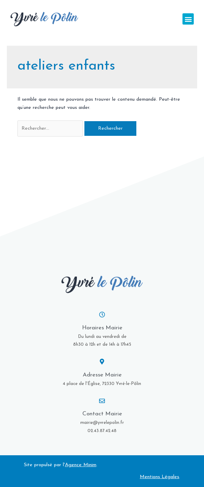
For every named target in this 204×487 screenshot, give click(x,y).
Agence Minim (80, 465)
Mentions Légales (159, 476)
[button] (188, 19)
